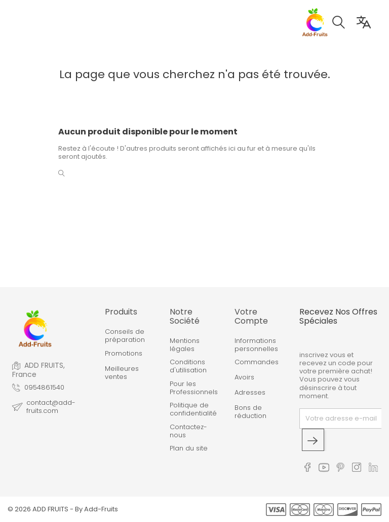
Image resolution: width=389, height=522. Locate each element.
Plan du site (189, 448)
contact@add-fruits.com (50, 407)
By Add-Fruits (96, 509)
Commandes (257, 362)
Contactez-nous (188, 431)
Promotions (123, 354)
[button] (343, 23)
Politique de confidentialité (193, 409)
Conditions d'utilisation (188, 366)
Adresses (250, 393)
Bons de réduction (250, 412)
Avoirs (244, 377)
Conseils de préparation (125, 336)
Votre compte (251, 316)
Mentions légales (185, 345)
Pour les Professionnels (194, 388)
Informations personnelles (256, 345)
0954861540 (44, 388)
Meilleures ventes (122, 373)
